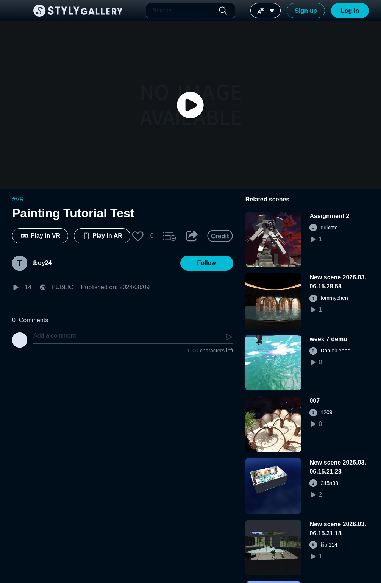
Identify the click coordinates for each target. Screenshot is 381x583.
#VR (18, 199)
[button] (137, 235)
